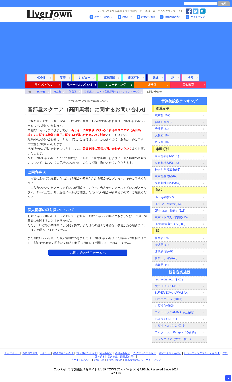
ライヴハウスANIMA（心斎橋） (175, 312)
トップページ (12, 353)
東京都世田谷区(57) (167, 182)
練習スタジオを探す (170, 353)
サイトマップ (198, 17)
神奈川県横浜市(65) (167, 169)
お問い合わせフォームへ (88, 252)
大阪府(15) (162, 135)
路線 (155, 77)
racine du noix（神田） (170, 279)
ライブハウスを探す (144, 353)
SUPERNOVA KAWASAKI (171, 292)
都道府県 (109, 77)
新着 (63, 77)
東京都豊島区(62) (166, 176)
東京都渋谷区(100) (167, 162)
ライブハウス (43, 84)
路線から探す (122, 353)
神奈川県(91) (163, 122)
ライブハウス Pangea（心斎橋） (176, 332)
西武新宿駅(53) (164, 251)
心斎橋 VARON (164, 305)
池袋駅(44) (162, 264)
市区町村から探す (86, 353)
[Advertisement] (116, 47)
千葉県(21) (162, 128)
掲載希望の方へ (173, 17)
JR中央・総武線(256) (169, 203)
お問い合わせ (148, 17)
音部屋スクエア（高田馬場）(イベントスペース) (111, 91)
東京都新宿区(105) (167, 156)
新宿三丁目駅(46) (166, 258)
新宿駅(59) (162, 238)
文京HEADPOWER (167, 286)
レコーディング (116, 84)
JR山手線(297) (164, 197)
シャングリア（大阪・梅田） (173, 339)
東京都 (57, 91)
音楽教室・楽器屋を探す (121, 356)
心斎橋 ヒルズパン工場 (170, 325)
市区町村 (134, 77)
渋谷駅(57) (162, 244)
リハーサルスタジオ (80, 84)
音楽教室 (188, 84)
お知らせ (127, 17)
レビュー (84, 77)
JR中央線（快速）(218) (170, 210)
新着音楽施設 (30, 353)
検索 (223, 3)
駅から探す (106, 353)
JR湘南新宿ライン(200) (170, 224)
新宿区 (72, 91)
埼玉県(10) (162, 142)
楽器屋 (152, 84)
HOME (41, 77)
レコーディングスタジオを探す (202, 353)
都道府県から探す (63, 353)
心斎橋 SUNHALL (166, 319)
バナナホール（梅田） (169, 299)
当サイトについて (103, 17)
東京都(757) (162, 115)
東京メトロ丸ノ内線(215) (171, 217)
